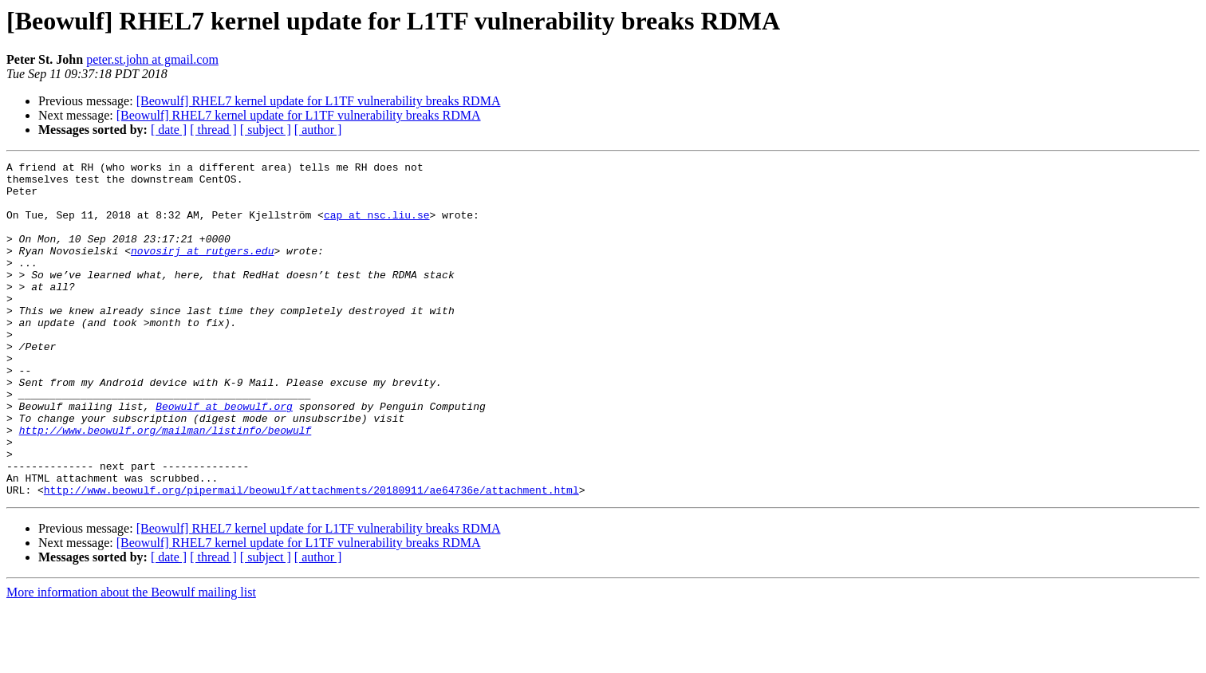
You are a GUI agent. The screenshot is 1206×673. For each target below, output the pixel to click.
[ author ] (318, 129)
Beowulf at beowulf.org (224, 456)
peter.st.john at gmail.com (152, 59)
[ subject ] (265, 129)
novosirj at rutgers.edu (202, 269)
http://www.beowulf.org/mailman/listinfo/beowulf (165, 485)
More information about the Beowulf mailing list (131, 659)
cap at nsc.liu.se (377, 226)
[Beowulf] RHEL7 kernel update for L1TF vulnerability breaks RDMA (318, 101)
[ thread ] (213, 129)
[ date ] (169, 129)
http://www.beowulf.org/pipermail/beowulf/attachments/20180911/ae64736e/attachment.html (311, 556)
